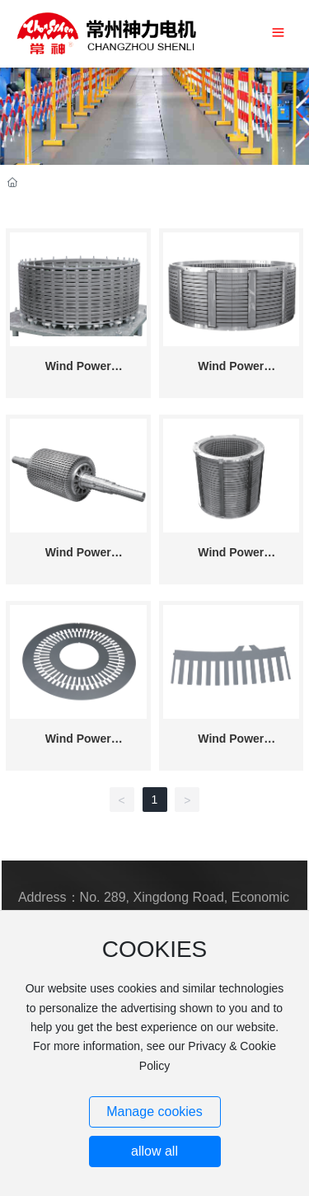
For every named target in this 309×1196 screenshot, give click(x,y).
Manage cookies (154, 1112)
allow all (154, 1151)
